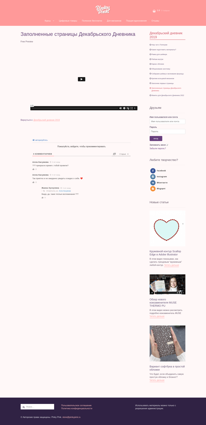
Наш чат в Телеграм (159, 45)
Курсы (48, 21)
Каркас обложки (158, 64)
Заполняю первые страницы (163, 83)
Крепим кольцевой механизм (163, 78)
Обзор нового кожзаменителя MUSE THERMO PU (163, 302)
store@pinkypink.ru (71, 417)
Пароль (153, 127)
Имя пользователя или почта (164, 117)
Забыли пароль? (158, 148)
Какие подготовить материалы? (164, 50)
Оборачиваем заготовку (161, 69)
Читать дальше (171, 265)
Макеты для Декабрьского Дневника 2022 (168, 95)
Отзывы (155, 21)
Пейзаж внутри (157, 59)
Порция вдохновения (136, 21)
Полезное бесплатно (92, 21)
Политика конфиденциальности (76, 408)
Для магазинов (114, 21)
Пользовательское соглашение (76, 405)
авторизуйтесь (40, 140)
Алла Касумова (65, 191)
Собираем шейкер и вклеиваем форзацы (168, 74)
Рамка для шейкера (159, 54)
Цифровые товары (68, 21)
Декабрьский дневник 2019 (47, 120)
